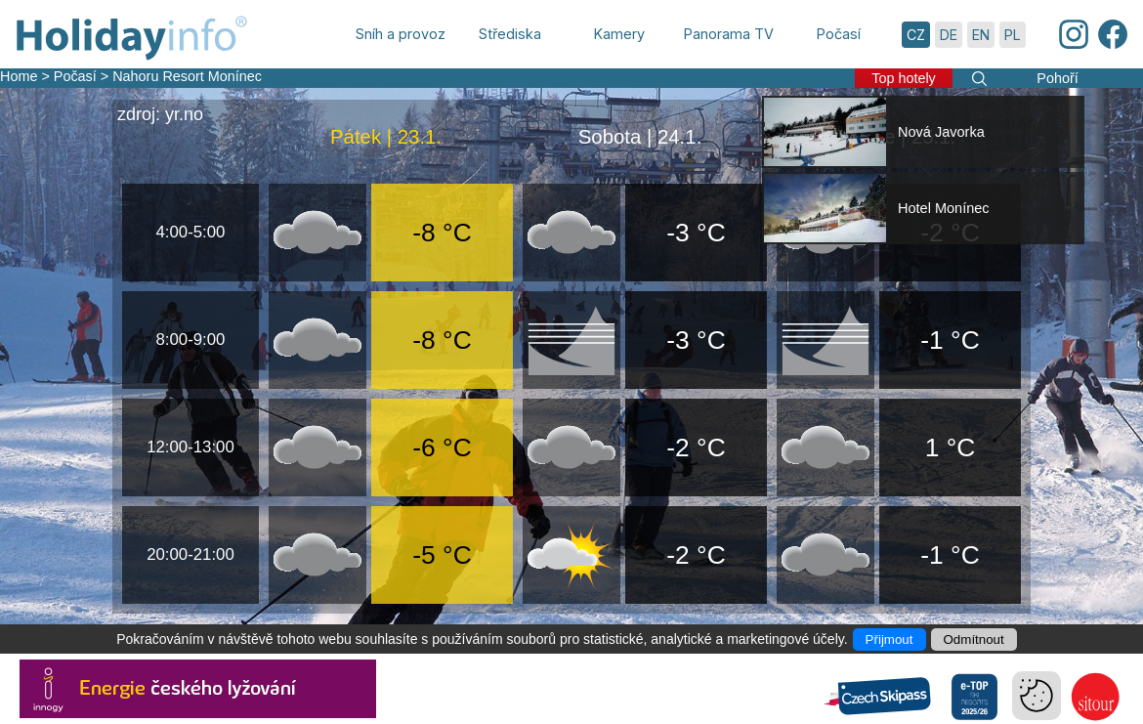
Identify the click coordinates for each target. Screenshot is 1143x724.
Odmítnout (974, 639)
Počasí (75, 76)
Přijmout (889, 639)
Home (18, 76)
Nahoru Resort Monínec (187, 76)
